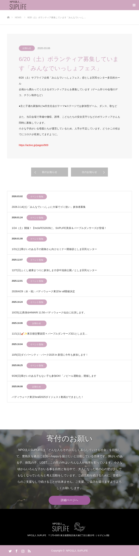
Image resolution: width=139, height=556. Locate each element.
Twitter (9, 550)
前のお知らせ (49, 172)
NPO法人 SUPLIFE (77, 550)
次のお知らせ (89, 172)
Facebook (16, 550)
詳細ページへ (69, 500)
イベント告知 (36, 196)
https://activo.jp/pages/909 (33, 145)
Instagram (22, 550)
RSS (28, 550)
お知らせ (26, 48)
